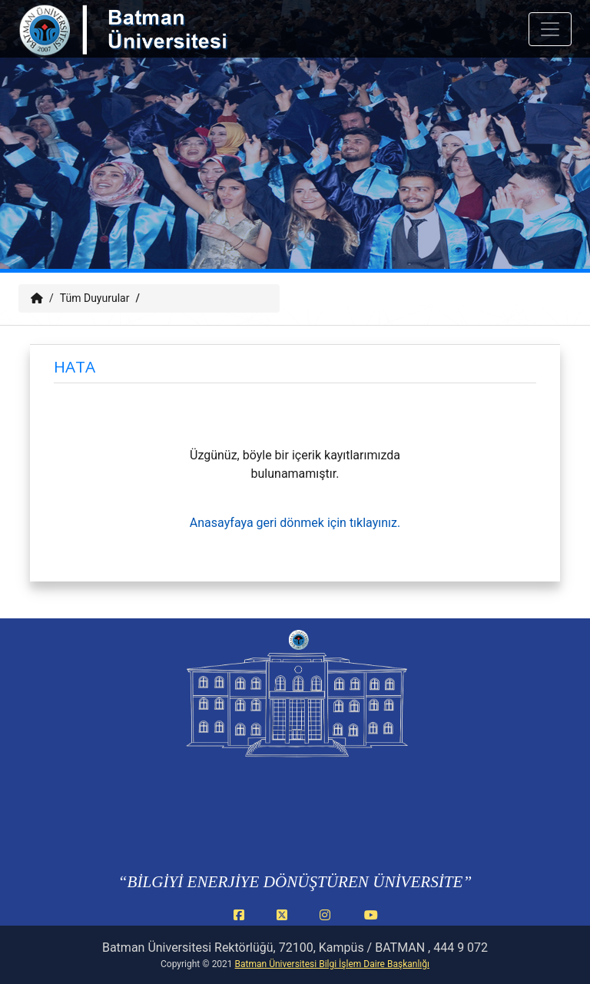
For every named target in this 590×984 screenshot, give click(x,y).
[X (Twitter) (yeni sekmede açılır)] (285, 923)
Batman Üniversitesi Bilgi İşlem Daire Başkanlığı (332, 964)
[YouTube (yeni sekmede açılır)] (371, 923)
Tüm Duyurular (95, 298)
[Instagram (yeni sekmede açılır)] (328, 923)
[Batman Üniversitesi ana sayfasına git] (153, 44)
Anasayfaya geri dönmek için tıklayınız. (295, 522)
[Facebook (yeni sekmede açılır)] (242, 923)
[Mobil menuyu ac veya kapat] (550, 29)
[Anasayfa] (37, 298)
